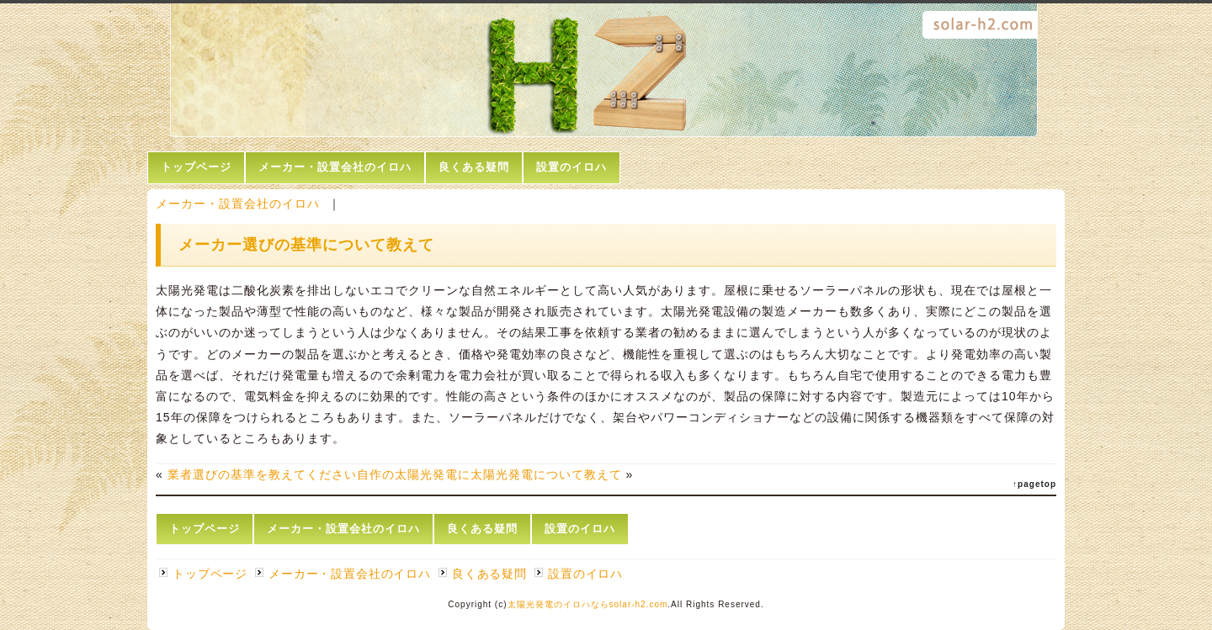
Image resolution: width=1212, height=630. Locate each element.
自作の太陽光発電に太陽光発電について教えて (489, 474)
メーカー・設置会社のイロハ (335, 167)
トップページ (196, 167)
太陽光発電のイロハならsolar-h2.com (588, 604)
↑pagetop (1034, 484)
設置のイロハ (571, 167)
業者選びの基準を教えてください (262, 474)
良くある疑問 (474, 167)
